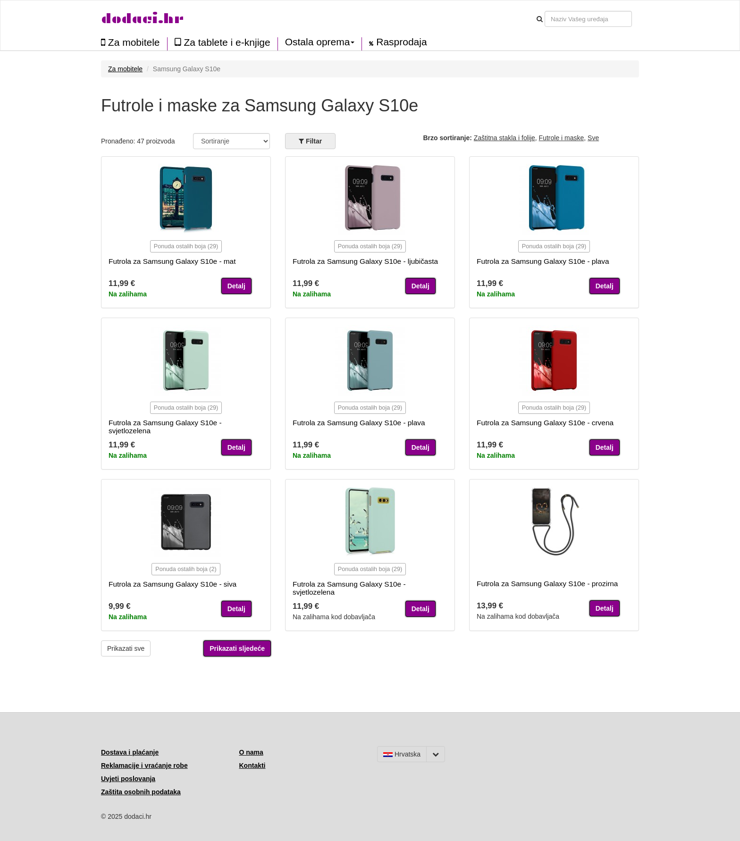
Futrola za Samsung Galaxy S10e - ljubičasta (365, 261)
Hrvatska (401, 754)
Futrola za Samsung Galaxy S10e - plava (543, 261)
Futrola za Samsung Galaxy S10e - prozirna (547, 584)
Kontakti (252, 765)
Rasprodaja (398, 42)
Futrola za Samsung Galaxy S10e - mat (172, 261)
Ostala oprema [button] (320, 42)
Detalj (236, 286)
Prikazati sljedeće (237, 648)
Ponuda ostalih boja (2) (186, 569)
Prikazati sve (125, 648)
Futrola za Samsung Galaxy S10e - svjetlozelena (165, 427)
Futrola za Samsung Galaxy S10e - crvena (545, 423)
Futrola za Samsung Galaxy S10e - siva (172, 584)
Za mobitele (130, 42)
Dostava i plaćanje (130, 752)
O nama (251, 752)
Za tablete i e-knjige (222, 42)
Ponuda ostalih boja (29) (186, 246)
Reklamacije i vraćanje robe (144, 765)
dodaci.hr (142, 18)
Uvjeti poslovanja (128, 778)
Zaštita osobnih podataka (141, 792)
